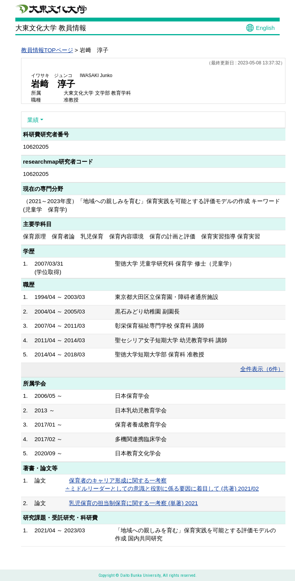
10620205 (36, 146)
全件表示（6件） (262, 369)
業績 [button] (33, 120)
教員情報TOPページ (47, 50)
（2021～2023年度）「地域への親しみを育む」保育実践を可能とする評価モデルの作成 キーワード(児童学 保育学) (151, 205)
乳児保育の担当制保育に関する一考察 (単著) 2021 (133, 503)
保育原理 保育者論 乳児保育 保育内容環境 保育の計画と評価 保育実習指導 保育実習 (141, 236)
